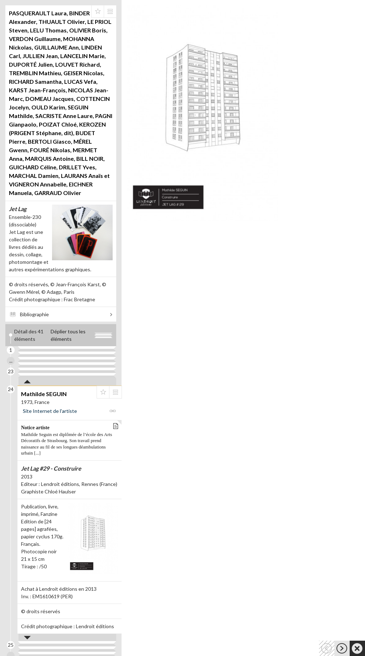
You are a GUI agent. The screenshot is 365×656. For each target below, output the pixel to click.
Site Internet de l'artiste (50, 411)
